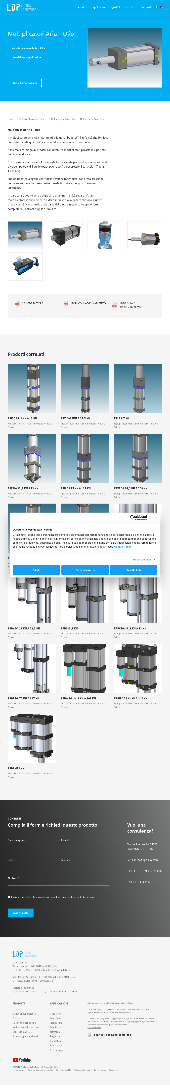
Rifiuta (36, 570)
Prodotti (80, 8)
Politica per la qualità (83, 1075)
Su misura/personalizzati (25, 1041)
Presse (16, 1023)
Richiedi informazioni (25, 87)
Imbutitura (55, 1032)
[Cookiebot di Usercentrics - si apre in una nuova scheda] (132, 517)
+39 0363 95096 (144, 876)
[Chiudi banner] (156, 517)
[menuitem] (152, 8)
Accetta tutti (133, 570)
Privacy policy (100, 1075)
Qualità (112, 8)
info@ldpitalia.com (142, 865)
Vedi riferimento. (94, 1033)
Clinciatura (55, 1019)
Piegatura (55, 1041)
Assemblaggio (57, 1055)
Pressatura (55, 1046)
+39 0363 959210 (140, 887)
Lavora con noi (18, 1075)
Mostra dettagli (142, 559)
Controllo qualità (21, 1037)
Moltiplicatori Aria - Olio (63, 124)
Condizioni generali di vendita (40, 1075)
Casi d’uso (127, 8)
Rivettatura (56, 1050)
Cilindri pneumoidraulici (24, 1019)
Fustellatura (56, 1023)
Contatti (142, 8)
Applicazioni (96, 8)
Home (11, 124)
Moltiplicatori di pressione (32, 124)
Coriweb (57, 1072)
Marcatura (55, 1037)
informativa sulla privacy (43, 902)
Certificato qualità (63, 1075)
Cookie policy (114, 1075)
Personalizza (85, 570)
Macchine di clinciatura (24, 1028)
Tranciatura (56, 1028)
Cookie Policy (123, 546)
